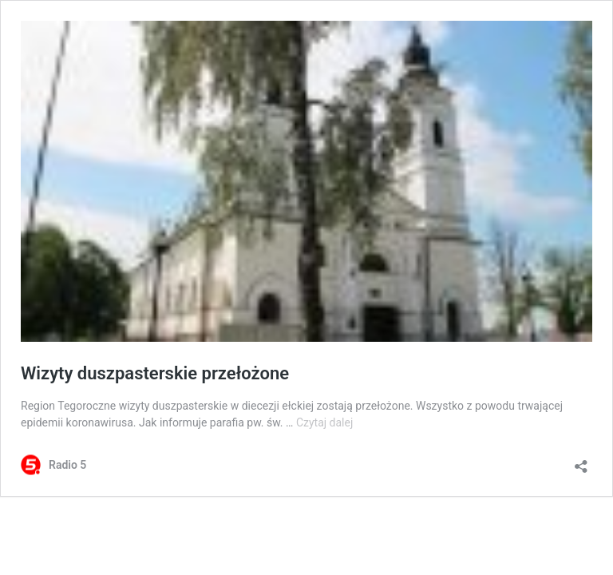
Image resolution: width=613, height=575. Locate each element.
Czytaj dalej (324, 422)
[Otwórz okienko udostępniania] (581, 461)
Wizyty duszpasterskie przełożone (155, 373)
